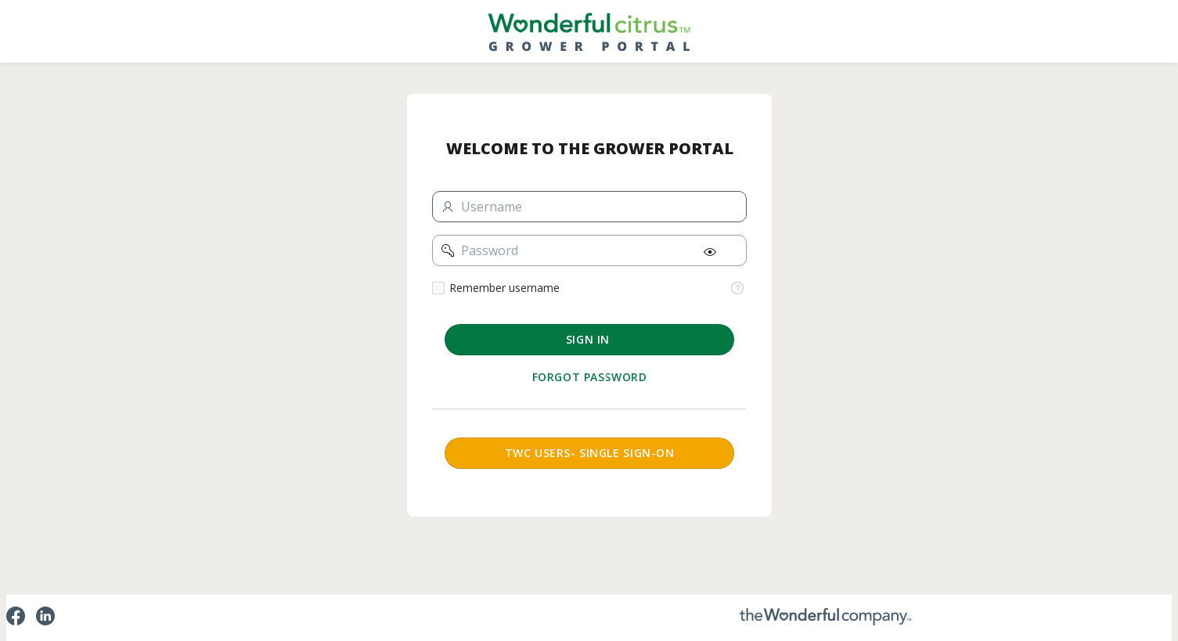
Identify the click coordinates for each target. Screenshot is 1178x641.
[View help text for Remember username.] (737, 288)
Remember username (504, 288)
